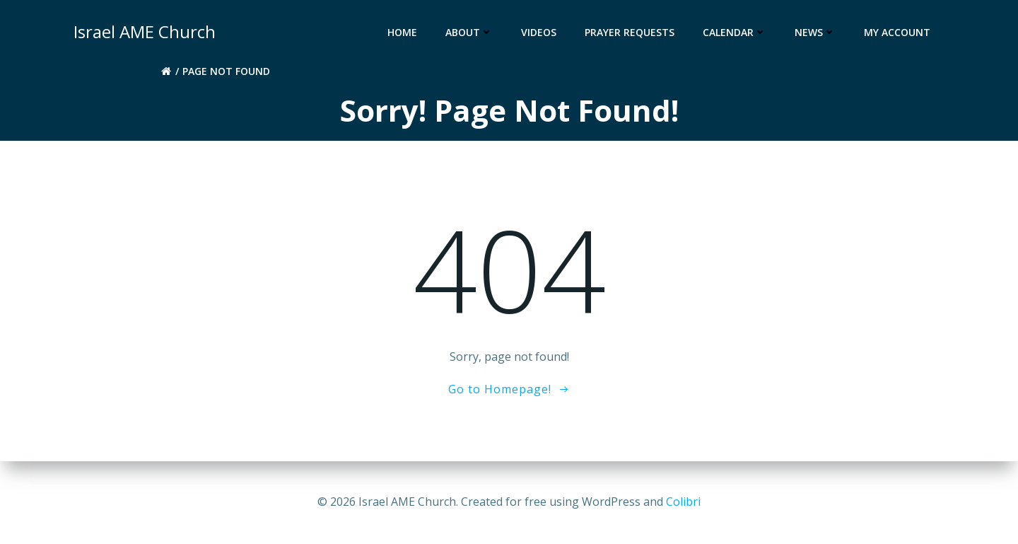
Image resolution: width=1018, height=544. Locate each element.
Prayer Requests (629, 32)
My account (897, 32)
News (815, 32)
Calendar (734, 32)
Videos (538, 32)
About (469, 32)
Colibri (683, 501)
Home (402, 32)
